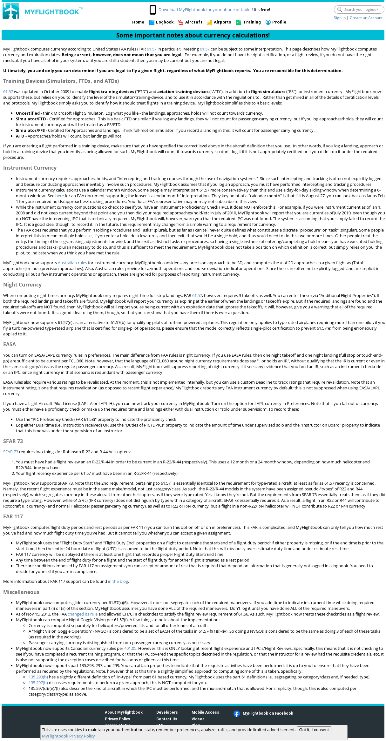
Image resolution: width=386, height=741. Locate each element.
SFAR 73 (10, 452)
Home (138, 22)
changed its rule (83, 614)
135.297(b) (38, 682)
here (59, 196)
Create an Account (366, 17)
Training (252, 22)
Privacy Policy (117, 719)
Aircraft (193, 22)
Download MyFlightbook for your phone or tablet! (206, 9)
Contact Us (166, 719)
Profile (279, 22)
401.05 (130, 648)
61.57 (152, 49)
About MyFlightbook (124, 712)
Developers (167, 712)
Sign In (340, 17)
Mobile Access (205, 712)
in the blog (118, 581)
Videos (198, 719)
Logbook (164, 22)
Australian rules (72, 263)
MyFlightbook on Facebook (268, 713)
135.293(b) (38, 677)
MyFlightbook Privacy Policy (68, 736)
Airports (222, 22)
